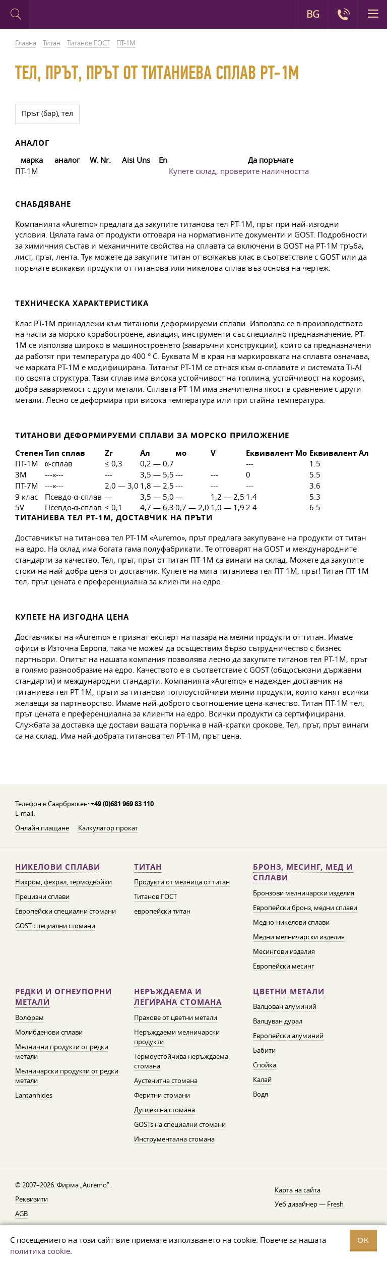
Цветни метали (289, 991)
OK (363, 1240)
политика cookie (40, 1251)
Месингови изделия (284, 951)
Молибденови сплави (49, 1032)
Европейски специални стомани (65, 911)
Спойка (264, 1064)
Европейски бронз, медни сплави (305, 907)
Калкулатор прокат (108, 827)
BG (312, 14)
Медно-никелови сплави (291, 922)
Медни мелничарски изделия (299, 936)
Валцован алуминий (284, 1006)
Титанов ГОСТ (155, 896)
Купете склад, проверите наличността (239, 171)
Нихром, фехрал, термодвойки (63, 881)
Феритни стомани (162, 1095)
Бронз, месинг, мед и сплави (303, 872)
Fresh (335, 1204)
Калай (262, 1079)
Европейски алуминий (288, 1035)
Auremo (71, 15)
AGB (21, 1213)
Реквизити (31, 1199)
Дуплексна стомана (164, 1109)
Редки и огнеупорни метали (63, 997)
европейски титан (162, 911)
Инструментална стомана (174, 1139)
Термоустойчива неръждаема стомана (181, 1061)
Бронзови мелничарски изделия (303, 892)
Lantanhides (33, 1095)
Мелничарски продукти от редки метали (66, 1075)
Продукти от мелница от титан (182, 881)
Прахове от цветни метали (175, 1017)
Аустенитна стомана (166, 1080)
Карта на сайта (297, 1189)
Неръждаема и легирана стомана (178, 997)
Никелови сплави (57, 867)
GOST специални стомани (55, 925)
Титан (148, 867)
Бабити (264, 1050)
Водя (260, 1094)
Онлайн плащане (42, 827)
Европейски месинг (283, 966)
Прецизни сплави (42, 896)
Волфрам (29, 1017)
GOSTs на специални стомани (180, 1124)
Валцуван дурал (277, 1021)
